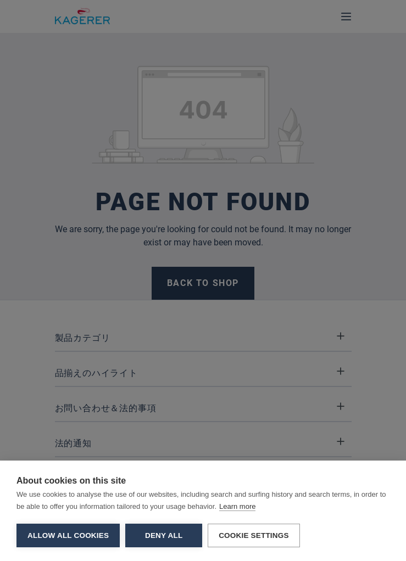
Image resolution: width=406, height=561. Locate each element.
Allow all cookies (68, 535)
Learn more (237, 506)
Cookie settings (254, 535)
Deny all (163, 535)
